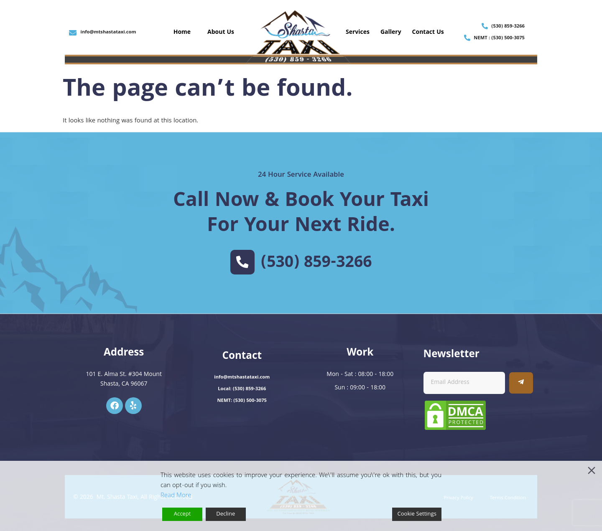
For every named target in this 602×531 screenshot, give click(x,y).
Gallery (390, 33)
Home (182, 33)
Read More (176, 496)
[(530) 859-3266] (242, 261)
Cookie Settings (416, 514)
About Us (220, 33)
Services (358, 33)
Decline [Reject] (225, 514)
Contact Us (428, 33)
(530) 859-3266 (316, 263)
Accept (182, 514)
